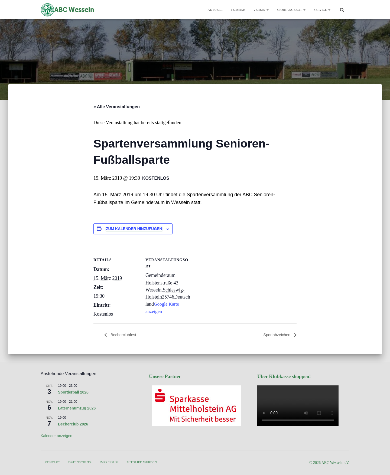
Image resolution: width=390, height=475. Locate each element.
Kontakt (52, 462)
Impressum (109, 462)
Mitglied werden (141, 462)
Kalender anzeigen (56, 436)
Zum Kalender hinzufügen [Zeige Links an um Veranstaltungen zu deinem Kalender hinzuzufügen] (134, 229)
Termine (238, 10)
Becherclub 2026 (73, 424)
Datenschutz (80, 462)
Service (322, 10)
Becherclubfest (124, 335)
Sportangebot (291, 10)
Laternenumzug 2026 (77, 408)
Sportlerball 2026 (73, 392)
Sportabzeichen (275, 335)
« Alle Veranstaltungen (116, 106)
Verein (261, 10)
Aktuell (215, 10)
